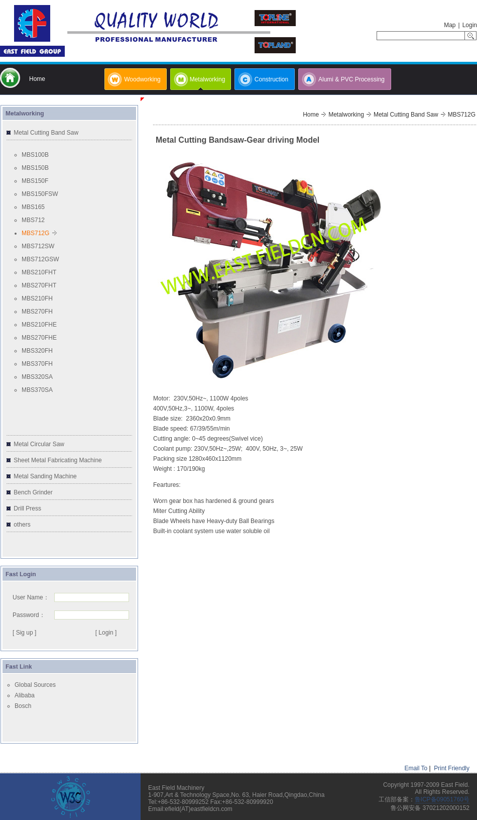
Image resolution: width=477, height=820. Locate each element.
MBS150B (35, 167)
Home (311, 114)
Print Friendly (451, 768)
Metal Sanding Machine (45, 476)
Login (469, 25)
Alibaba (25, 695)
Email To (415, 768)
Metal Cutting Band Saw (46, 132)
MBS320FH (37, 350)
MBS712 (33, 220)
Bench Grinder (33, 492)
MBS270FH (37, 311)
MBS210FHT (39, 272)
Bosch (23, 705)
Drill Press (27, 508)
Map (449, 25)
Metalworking (346, 114)
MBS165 (33, 207)
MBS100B (35, 154)
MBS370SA (37, 389)
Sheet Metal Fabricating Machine (57, 460)
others (22, 524)
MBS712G (35, 233)
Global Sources (35, 684)
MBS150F (35, 180)
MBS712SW (38, 246)
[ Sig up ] (24, 632)
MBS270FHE (39, 337)
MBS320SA (37, 376)
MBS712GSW (40, 259)
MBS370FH (37, 363)
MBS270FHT (39, 285)
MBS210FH (37, 298)
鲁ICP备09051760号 (442, 799)
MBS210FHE (39, 324)
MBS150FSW (40, 193)
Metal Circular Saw (39, 444)
